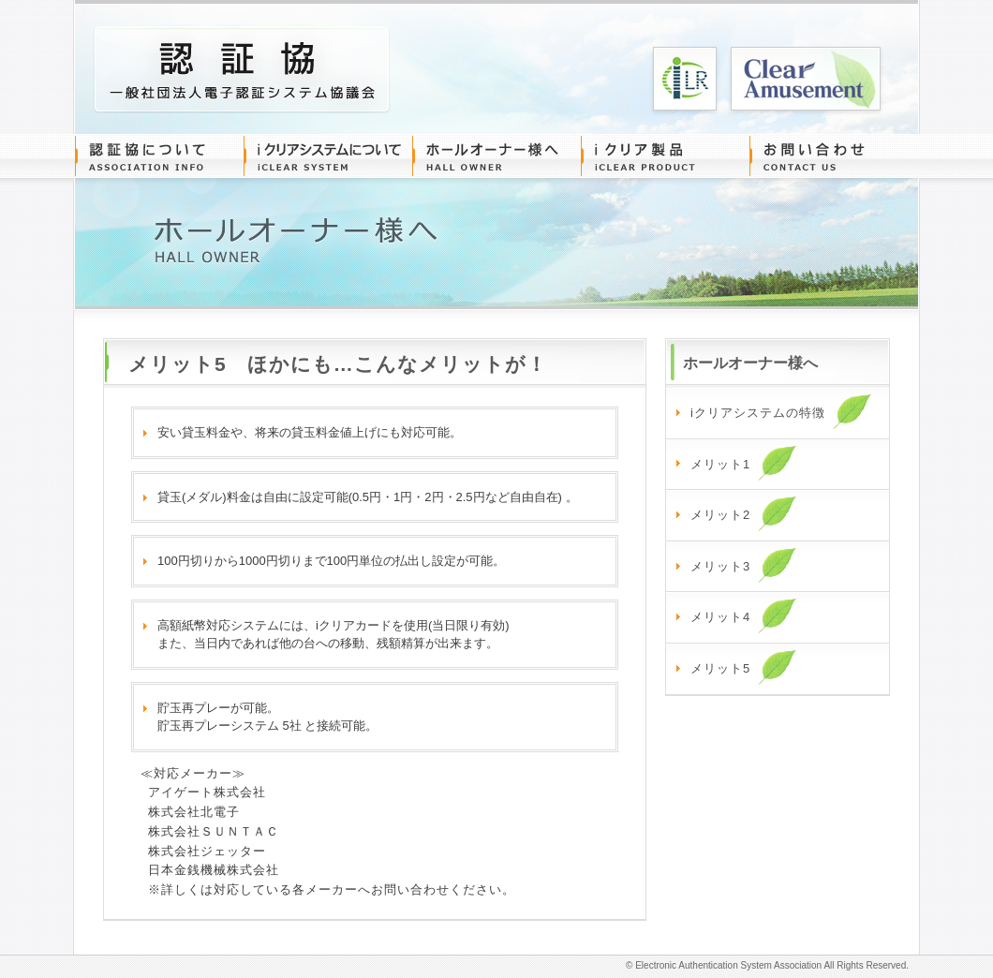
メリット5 (743, 667)
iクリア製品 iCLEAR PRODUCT (665, 156)
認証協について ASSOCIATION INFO (159, 156)
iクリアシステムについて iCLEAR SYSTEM (328, 156)
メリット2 (743, 513)
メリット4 (743, 615)
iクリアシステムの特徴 (781, 411)
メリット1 (743, 463)
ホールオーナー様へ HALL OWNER (496, 156)
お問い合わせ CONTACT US (833, 156)
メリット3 (743, 565)
